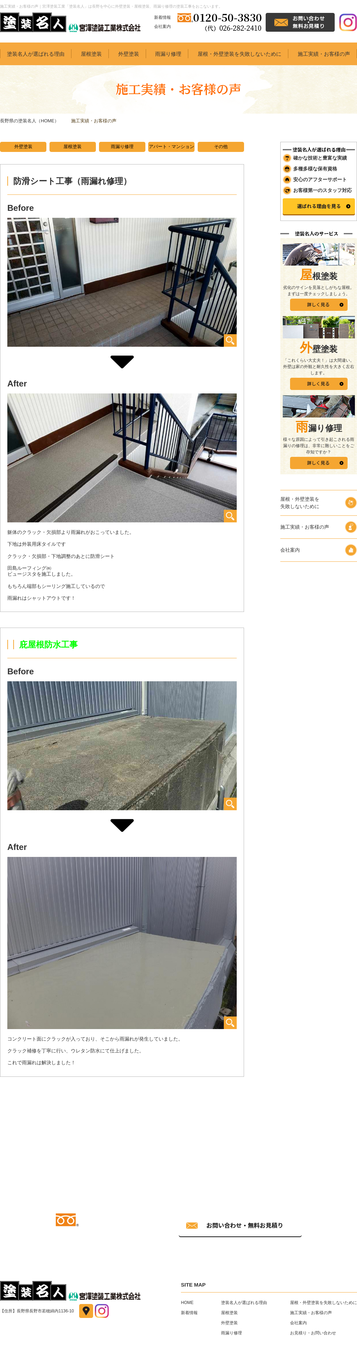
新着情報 (162, 17)
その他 (221, 146)
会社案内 (162, 26)
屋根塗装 (91, 54)
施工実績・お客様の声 (324, 54)
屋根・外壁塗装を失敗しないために (239, 54)
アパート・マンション (171, 146)
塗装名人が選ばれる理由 (35, 54)
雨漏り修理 (168, 54)
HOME (187, 1303)
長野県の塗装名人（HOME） (29, 120)
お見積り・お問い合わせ (313, 1333)
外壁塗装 (128, 54)
